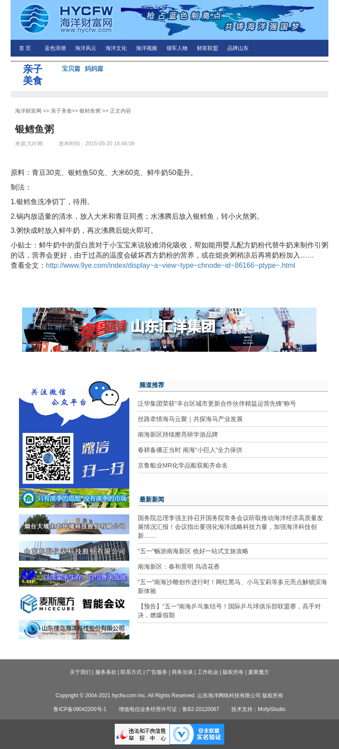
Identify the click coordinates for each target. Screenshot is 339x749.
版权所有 (233, 672)
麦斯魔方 (258, 672)
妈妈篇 (94, 68)
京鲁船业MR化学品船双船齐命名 (183, 465)
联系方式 (131, 672)
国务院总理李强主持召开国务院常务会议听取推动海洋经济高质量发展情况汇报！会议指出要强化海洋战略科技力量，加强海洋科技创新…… (230, 526)
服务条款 (106, 672)
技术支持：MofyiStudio (258, 709)
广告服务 (156, 672)
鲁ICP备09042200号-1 (79, 709)
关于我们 (80, 672)
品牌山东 (238, 48)
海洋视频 (146, 48)
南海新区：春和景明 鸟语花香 (179, 566)
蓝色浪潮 (55, 48)
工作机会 (207, 672)
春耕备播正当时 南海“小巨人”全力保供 (190, 449)
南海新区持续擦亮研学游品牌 (178, 434)
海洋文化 (116, 48)
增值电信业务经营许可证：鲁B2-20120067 (169, 709)
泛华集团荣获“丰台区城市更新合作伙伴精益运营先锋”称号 (217, 403)
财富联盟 (207, 48)
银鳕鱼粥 (90, 111)
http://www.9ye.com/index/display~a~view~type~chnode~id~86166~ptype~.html (170, 265)
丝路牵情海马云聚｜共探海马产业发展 (190, 418)
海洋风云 (85, 48)
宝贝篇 (71, 68)
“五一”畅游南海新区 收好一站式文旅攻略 (193, 551)
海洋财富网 (28, 111)
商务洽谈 (182, 672)
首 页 (25, 48)
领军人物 (177, 48)
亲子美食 (61, 111)
